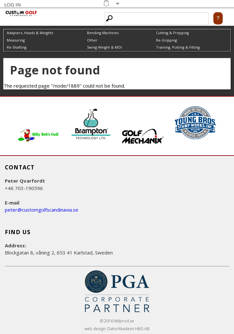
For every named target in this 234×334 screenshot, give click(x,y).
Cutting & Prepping (172, 32)
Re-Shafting (16, 47)
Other (92, 40)
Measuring (16, 40)
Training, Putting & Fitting (178, 47)
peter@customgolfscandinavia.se (41, 209)
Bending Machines (103, 32)
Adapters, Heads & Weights (30, 32)
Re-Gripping (166, 40)
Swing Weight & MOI (104, 47)
